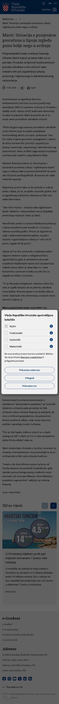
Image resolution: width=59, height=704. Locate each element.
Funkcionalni (16, 333)
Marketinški (16, 346)
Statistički (15, 339)
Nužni (13, 326)
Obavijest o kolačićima (31, 357)
